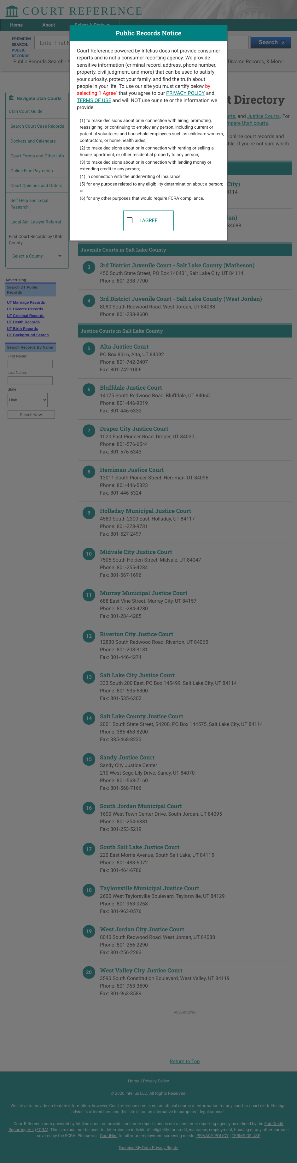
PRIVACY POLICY (185, 93)
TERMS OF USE (94, 100)
